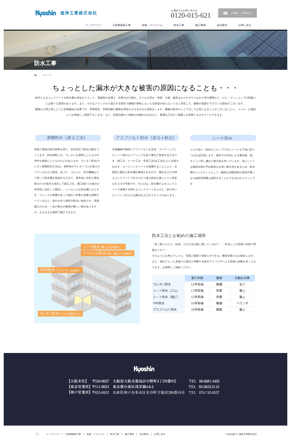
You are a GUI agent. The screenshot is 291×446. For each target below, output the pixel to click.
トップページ (93, 25)
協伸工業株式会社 (248, 434)
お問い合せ (244, 25)
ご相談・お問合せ (240, 13)
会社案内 (222, 25)
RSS (37, 433)
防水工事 (179, 25)
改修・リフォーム (152, 25)
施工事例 (200, 25)
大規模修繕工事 (121, 25)
